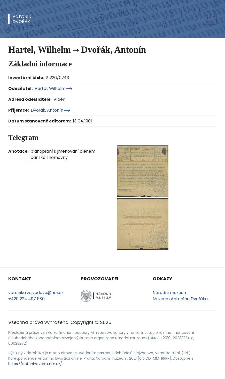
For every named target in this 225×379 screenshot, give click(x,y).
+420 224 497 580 (26, 299)
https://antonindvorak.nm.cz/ (35, 363)
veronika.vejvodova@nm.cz (36, 293)
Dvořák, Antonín (50, 110)
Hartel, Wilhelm (53, 88)
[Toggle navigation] (209, 19)
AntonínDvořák (22, 19)
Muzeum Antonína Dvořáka (180, 299)
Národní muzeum (170, 293)
